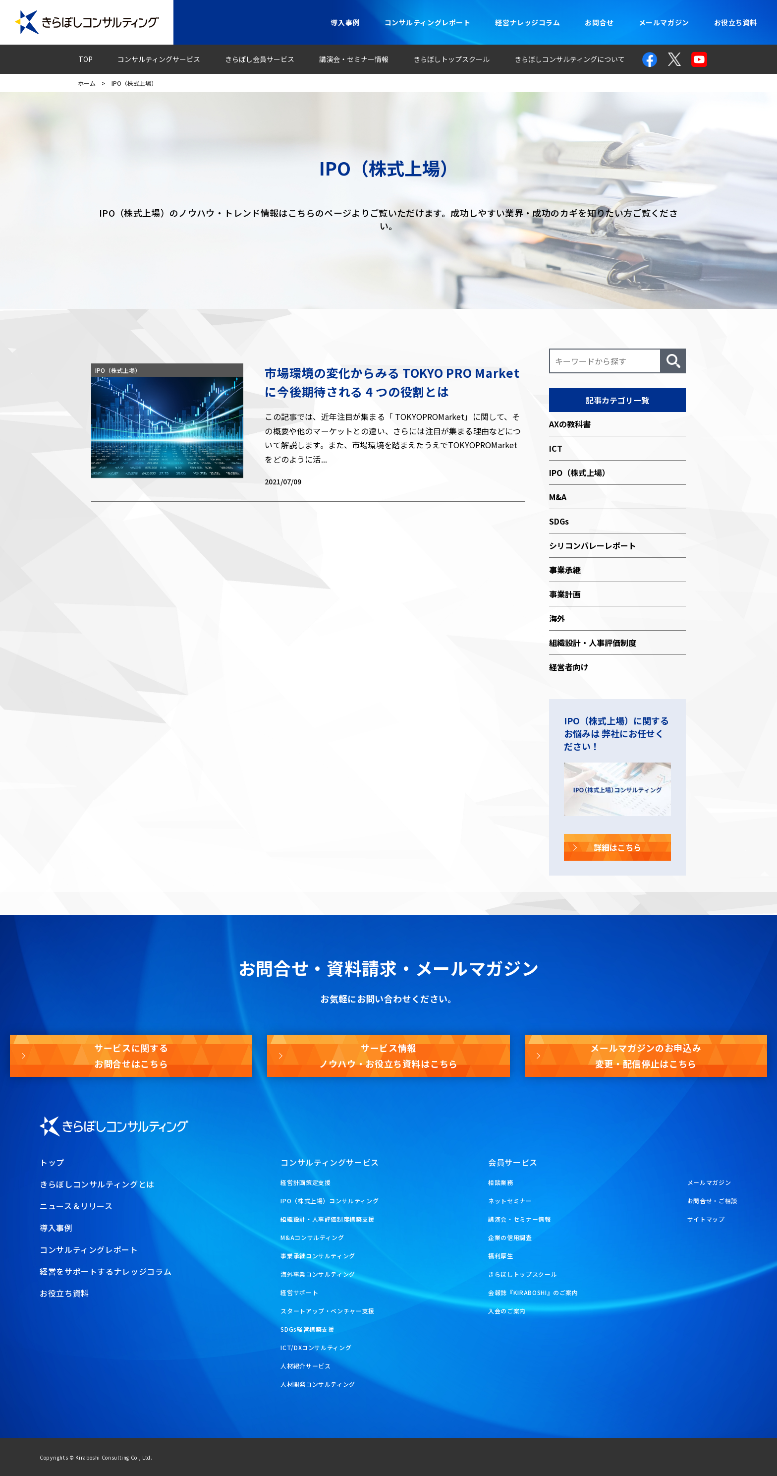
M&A (557, 497)
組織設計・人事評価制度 (592, 643)
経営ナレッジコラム (527, 22)
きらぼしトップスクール (451, 59)
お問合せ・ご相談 (712, 1200)
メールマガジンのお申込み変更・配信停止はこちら (645, 1055)
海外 (557, 618)
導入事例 (345, 22)
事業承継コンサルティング (317, 1255)
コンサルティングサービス (158, 59)
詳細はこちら (617, 847)
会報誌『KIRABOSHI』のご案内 (533, 1292)
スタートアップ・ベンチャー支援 (327, 1310)
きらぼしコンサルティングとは (97, 1184)
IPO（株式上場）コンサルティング (329, 1200)
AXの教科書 (570, 424)
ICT (555, 448)
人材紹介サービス (305, 1365)
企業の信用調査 (510, 1237)
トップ (52, 1162)
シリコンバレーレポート (592, 545)
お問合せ (599, 22)
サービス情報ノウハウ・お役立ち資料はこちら (388, 1055)
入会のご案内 (507, 1310)
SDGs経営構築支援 (307, 1329)
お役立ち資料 (735, 22)
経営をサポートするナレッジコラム (105, 1271)
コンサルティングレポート (428, 22)
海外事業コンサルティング (317, 1274)
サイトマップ (706, 1219)
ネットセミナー (510, 1200)
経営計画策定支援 (305, 1182)
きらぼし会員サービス (259, 59)
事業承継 (565, 570)
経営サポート (299, 1292)
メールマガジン (664, 22)
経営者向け (569, 667)
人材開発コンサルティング (317, 1384)
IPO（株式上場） (579, 472)
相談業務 (500, 1182)
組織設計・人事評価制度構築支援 (327, 1219)
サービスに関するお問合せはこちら (131, 1055)
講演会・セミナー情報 (353, 59)
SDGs (559, 521)
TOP (85, 59)
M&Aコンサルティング (312, 1237)
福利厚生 (500, 1255)
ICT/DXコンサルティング (315, 1347)
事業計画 (565, 594)
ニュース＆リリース (76, 1206)
